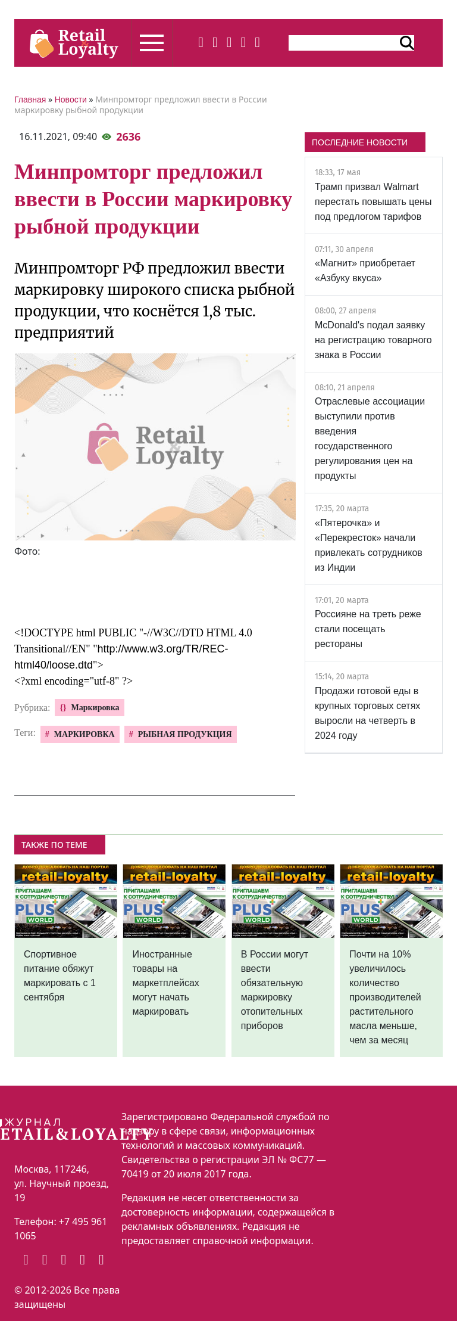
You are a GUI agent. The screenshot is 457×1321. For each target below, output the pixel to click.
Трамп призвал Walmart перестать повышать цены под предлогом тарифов (373, 202)
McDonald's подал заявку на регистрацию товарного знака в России (373, 340)
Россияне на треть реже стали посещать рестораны (368, 629)
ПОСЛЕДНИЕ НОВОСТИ (360, 142)
